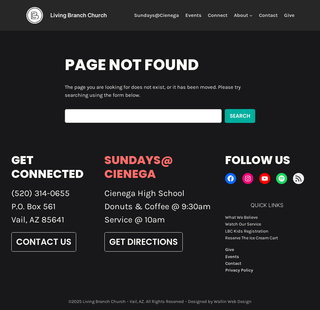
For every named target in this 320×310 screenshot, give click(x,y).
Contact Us (44, 242)
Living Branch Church (78, 15)
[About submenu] (250, 15)
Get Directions (143, 242)
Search (240, 116)
